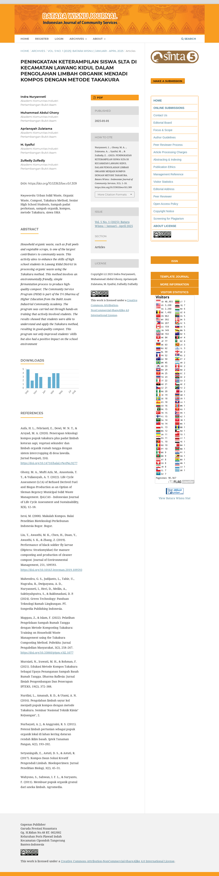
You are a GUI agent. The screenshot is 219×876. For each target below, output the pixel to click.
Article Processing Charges (170, 152)
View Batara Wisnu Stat (174, 498)
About (98, 38)
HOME (158, 100)
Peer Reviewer (163, 196)
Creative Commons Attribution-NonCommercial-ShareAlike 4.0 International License (117, 861)
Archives (77, 38)
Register (42, 38)
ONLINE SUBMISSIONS (169, 108)
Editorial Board (163, 122)
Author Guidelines (165, 137)
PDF (99, 97)
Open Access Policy (166, 203)
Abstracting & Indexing (167, 159)
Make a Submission (167, 81)
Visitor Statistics (163, 181)
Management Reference (168, 174)
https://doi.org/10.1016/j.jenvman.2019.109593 (51, 570)
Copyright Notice (164, 211)
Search (188, 38)
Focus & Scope (163, 130)
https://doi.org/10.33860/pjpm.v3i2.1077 (47, 652)
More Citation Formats (112, 194)
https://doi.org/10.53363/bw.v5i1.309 (52, 183)
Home (25, 38)
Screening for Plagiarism (169, 218)
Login (59, 38)
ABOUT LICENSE (165, 226)
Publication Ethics (165, 167)
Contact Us (160, 115)
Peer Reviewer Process (168, 144)
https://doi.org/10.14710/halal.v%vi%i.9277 (49, 463)
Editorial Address (164, 189)
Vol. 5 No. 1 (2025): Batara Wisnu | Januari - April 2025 (85, 50)
